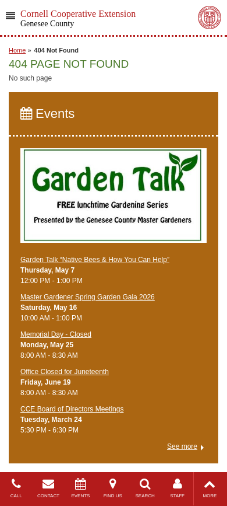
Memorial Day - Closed (55, 334)
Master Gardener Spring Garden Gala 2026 (87, 297)
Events (47, 113)
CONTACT (48, 488)
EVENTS (81, 488)
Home (17, 50)
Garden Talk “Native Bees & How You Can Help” (94, 260)
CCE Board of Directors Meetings (71, 409)
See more (182, 446)
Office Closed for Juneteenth (64, 372)
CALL (16, 488)
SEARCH (145, 488)
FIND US (113, 488)
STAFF (177, 488)
